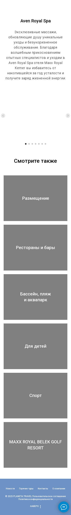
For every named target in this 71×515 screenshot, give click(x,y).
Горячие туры (26, 488)
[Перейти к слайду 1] (25, 144)
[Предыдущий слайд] (3, 115)
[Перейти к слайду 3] (32, 144)
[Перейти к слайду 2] (29, 144)
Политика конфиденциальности (35, 499)
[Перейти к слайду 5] (39, 144)
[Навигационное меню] (64, 6)
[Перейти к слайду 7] (45, 144)
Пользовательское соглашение (49, 496)
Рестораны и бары (35, 247)
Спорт (35, 395)
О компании (58, 488)
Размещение (35, 198)
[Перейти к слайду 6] (42, 144)
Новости (10, 488)
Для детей (35, 346)
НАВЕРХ (35, 506)
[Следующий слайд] (68, 115)
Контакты (43, 488)
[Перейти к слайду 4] (35, 144)
